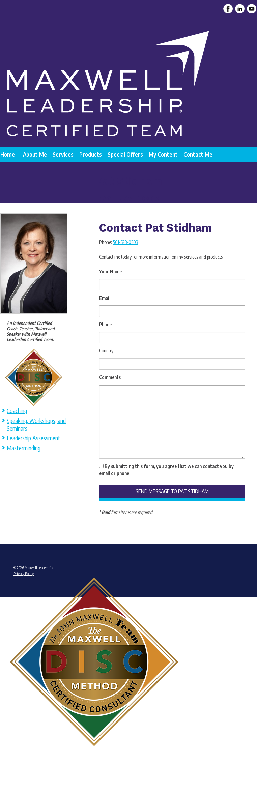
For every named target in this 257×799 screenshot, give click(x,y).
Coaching (17, 410)
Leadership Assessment (33, 438)
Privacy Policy (23, 573)
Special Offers (125, 154)
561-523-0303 (125, 242)
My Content (163, 154)
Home (7, 154)
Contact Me (197, 154)
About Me (35, 154)
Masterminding (23, 448)
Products (90, 154)
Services (63, 154)
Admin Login (22, 770)
